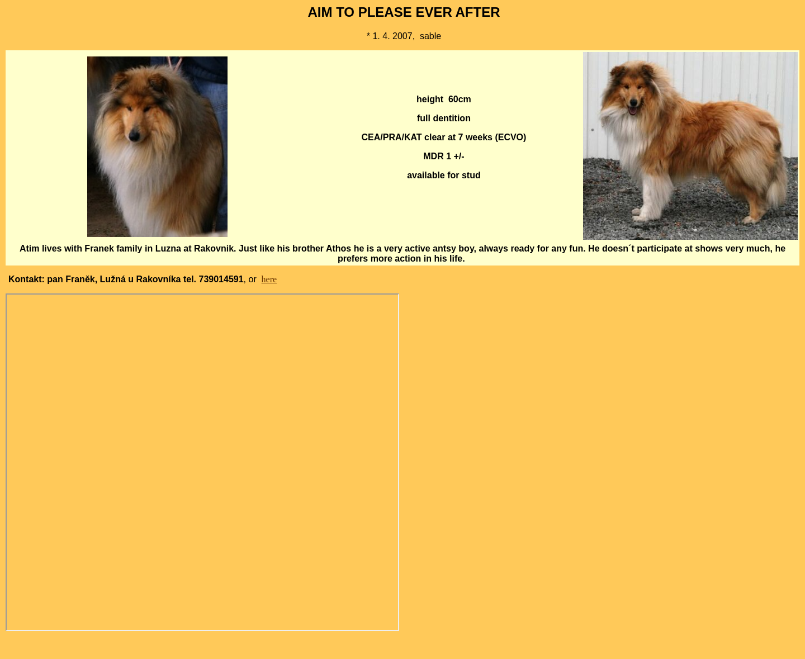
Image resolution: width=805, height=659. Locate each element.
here (269, 279)
